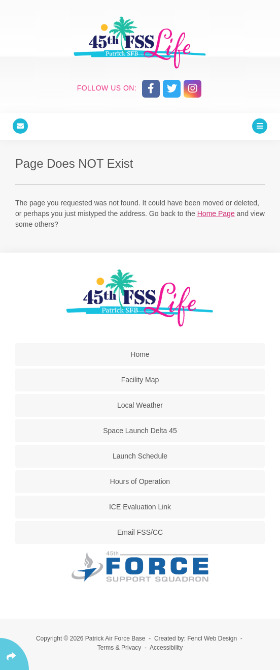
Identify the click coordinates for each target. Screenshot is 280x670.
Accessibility (166, 647)
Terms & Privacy (119, 647)
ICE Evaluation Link (140, 507)
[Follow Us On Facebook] (151, 89)
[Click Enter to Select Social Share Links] (14, 654)
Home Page (216, 213)
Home (139, 354)
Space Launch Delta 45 (140, 431)
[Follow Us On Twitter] (172, 89)
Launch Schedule (140, 456)
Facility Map (140, 380)
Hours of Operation (140, 481)
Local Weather (140, 405)
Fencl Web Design (212, 638)
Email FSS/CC (140, 532)
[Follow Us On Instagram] (192, 89)
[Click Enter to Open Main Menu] (259, 126)
